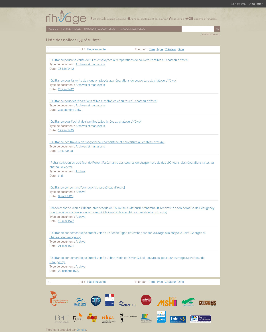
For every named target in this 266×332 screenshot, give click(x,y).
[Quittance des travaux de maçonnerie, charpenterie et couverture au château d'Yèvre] (107, 142)
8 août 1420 (66, 196)
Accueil (53, 28)
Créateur (170, 49)
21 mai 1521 (66, 246)
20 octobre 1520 (68, 270)
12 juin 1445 (66, 130)
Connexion (238, 3)
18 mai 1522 (66, 221)
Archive (80, 171)
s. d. (61, 175)
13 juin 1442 (66, 68)
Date (181, 49)
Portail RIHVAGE (71, 28)
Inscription (256, 3)
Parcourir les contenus (99, 28)
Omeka (81, 329)
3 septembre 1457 (70, 109)
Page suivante (96, 49)
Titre (152, 49)
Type (160, 49)
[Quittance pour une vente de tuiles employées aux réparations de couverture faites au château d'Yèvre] (119, 60)
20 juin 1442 (66, 89)
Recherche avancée (210, 34)
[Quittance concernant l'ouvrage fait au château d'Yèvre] (87, 187)
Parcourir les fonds (132, 28)
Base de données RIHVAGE (133, 16)
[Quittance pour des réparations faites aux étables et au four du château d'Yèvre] (103, 101)
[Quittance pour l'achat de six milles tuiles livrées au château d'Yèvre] (95, 121)
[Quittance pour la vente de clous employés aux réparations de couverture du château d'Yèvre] (113, 80)
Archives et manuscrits (90, 64)
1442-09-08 (65, 150)
